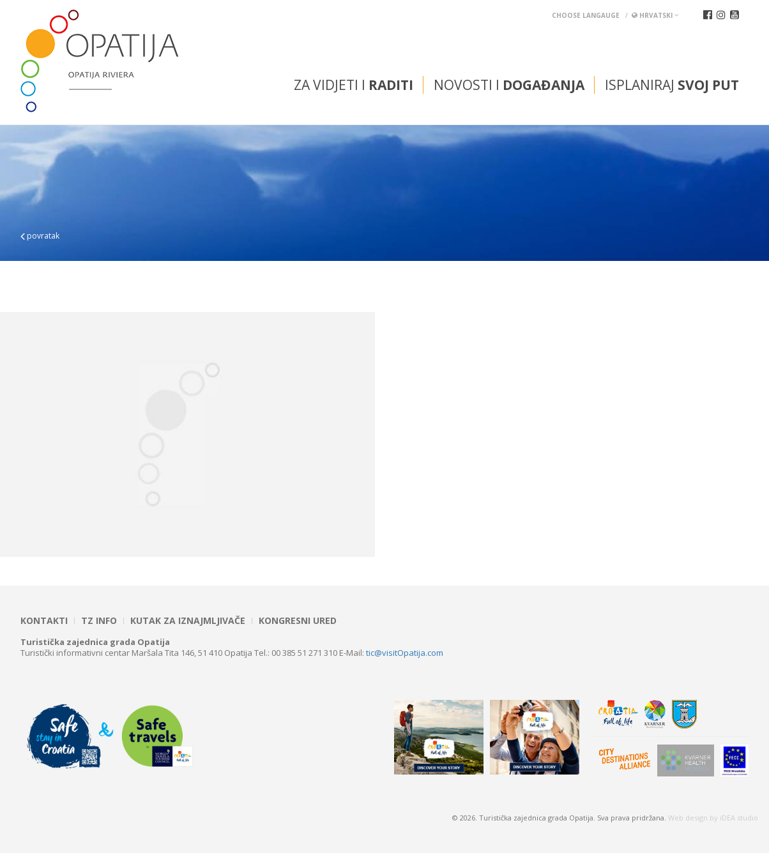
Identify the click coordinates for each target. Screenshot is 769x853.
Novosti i (509, 85)
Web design (688, 817)
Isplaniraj (672, 85)
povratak (39, 235)
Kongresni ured (298, 621)
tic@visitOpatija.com (404, 652)
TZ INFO (99, 621)
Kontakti (44, 621)
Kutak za (187, 621)
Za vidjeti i (353, 85)
